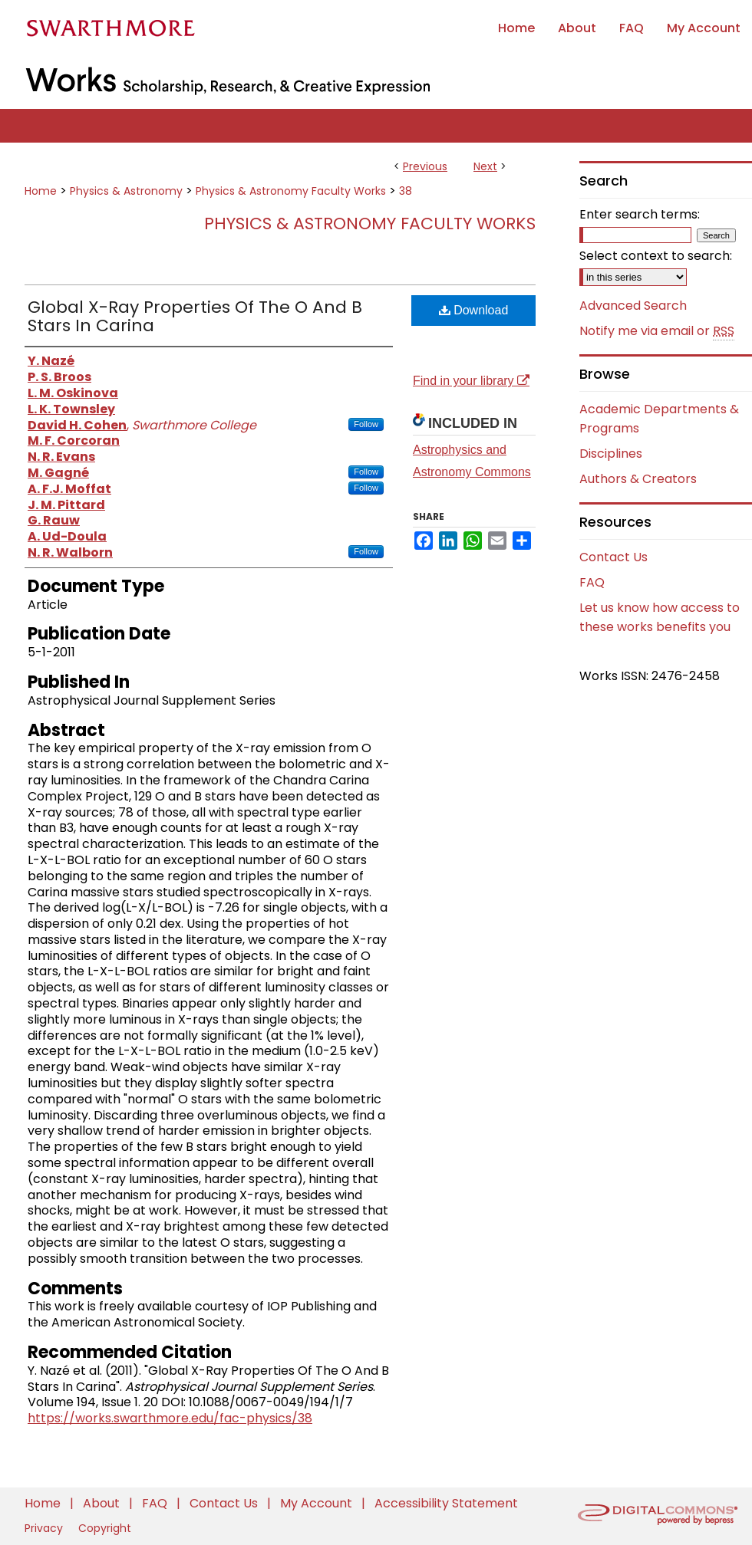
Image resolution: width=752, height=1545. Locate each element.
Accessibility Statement (446, 1503)
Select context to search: (655, 256)
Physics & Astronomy (126, 191)
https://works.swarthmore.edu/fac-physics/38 (170, 1418)
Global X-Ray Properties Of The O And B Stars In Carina (195, 316)
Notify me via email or (656, 331)
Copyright (104, 1528)
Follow (366, 424)
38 (405, 191)
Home (41, 191)
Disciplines (610, 453)
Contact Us (613, 557)
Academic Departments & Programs (659, 418)
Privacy (45, 1528)
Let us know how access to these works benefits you (659, 617)
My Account (317, 1503)
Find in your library (471, 380)
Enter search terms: (639, 214)
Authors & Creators (638, 479)
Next (485, 166)
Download (474, 310)
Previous (425, 166)
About (103, 1503)
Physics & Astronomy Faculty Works (291, 191)
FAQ (592, 582)
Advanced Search (633, 305)
